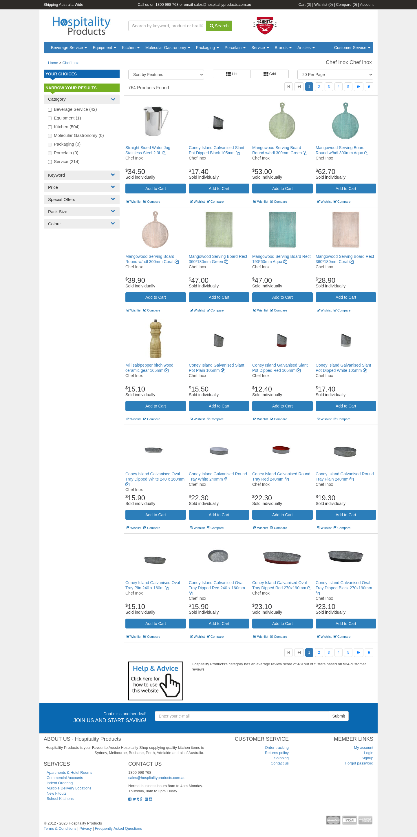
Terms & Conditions (60, 828)
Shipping (281, 758)
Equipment (104, 47)
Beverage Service (69, 47)
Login (368, 753)
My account (363, 747)
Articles (306, 47)
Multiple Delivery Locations (69, 788)
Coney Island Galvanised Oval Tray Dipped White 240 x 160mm (154, 479)
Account (367, 4)
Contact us (280, 763)
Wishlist (323, 4)
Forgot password (359, 763)
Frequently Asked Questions (118, 828)
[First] (288, 86)
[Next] (358, 86)
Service (260, 47)
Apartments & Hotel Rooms (69, 772)
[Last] (369, 86)
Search (219, 25)
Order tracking (277, 747)
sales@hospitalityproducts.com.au (222, 4)
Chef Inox (71, 63)
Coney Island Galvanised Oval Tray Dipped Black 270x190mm (344, 587)
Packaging (207, 47)
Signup (367, 758)
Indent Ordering (60, 783)
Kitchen (131, 47)
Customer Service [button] (352, 47)
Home (53, 63)
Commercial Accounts (65, 778)
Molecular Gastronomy (167, 47)
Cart (305, 4)
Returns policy (277, 753)
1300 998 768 (167, 4)
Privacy (85, 828)
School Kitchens (60, 798)
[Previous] (299, 86)
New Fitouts (57, 793)
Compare (346, 4)
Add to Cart (155, 188)
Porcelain (235, 47)
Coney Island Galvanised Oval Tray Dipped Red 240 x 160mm (217, 587)
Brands (283, 47)
